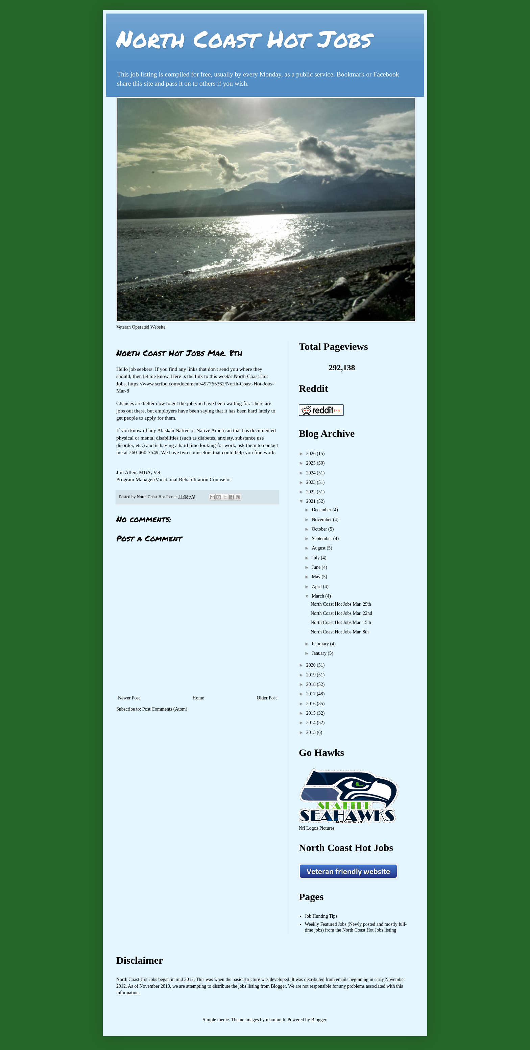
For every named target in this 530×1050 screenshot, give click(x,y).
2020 (311, 665)
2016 (311, 703)
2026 (311, 453)
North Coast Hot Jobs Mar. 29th (341, 604)
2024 (311, 472)
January (320, 653)
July (316, 557)
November (322, 519)
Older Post (267, 697)
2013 (311, 732)
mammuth (275, 1019)
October (320, 529)
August (319, 548)
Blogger (318, 1019)
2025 (311, 463)
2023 (311, 482)
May (316, 576)
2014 (311, 722)
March (318, 596)
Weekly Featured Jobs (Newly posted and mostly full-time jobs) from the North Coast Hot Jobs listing (356, 927)
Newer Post (129, 697)
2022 (311, 491)
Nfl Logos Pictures (317, 828)
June (316, 567)
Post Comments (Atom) (164, 709)
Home (198, 697)
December (322, 509)
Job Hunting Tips (321, 916)
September (322, 538)
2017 (311, 693)
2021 (311, 501)
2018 (311, 684)
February (321, 643)
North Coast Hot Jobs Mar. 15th (341, 622)
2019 (311, 674)
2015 (311, 713)
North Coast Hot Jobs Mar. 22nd (341, 613)
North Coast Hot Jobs (243, 38)
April (317, 586)
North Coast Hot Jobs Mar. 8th (340, 631)
